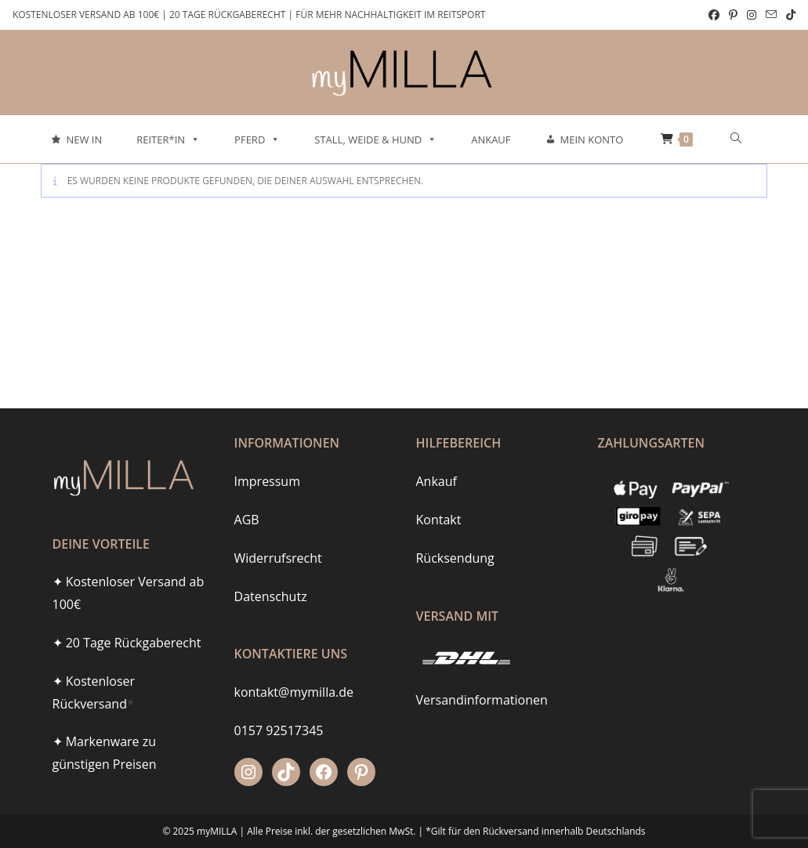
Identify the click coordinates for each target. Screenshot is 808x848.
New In (84, 139)
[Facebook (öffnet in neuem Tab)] (714, 15)
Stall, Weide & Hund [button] (375, 139)
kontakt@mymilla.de (294, 692)
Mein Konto (592, 139)
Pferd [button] (257, 139)
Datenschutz (270, 596)
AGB (246, 519)
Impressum (267, 481)
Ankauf (490, 139)
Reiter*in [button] (168, 139)
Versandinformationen (481, 699)
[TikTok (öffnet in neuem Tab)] (788, 15)
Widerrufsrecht (278, 558)
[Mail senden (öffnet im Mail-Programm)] (771, 15)
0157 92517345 (279, 730)
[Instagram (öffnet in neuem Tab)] (751, 15)
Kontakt (438, 519)
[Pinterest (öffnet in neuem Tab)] (733, 15)
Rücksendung (454, 558)
